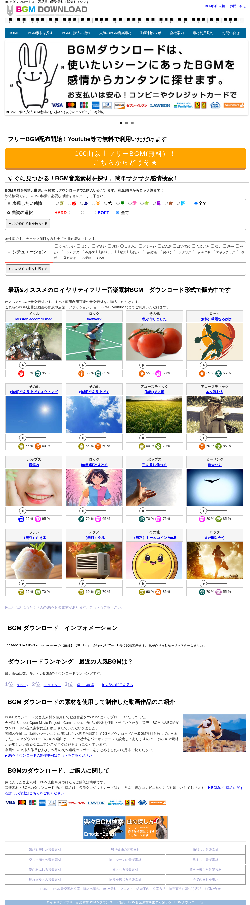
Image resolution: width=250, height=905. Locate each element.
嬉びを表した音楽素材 (45, 849)
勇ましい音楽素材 (205, 860)
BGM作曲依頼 (215, 6)
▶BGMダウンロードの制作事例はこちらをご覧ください (48, 755)
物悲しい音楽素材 (205, 849)
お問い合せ (231, 33)
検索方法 (159, 889)
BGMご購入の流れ (76, 33)
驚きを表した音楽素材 (205, 869)
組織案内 (142, 889)
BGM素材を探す (40, 33)
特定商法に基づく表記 (185, 889)
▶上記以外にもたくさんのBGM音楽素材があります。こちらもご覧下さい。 (64, 607)
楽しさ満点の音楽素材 (45, 860)
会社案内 (177, 33)
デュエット (52, 685)
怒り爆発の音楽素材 (125, 849)
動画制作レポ (150, 33)
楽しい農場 (85, 685)
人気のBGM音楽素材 (115, 33)
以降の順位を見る (119, 685)
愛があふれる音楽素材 (45, 869)
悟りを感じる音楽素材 (125, 879)
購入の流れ (91, 889)
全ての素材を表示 (205, 879)
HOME (14, 33)
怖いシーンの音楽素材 (125, 860)
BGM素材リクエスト (118, 889)
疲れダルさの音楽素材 (45, 879)
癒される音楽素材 (125, 869)
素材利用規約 (203, 33)
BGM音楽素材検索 (66, 889)
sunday (22, 685)
